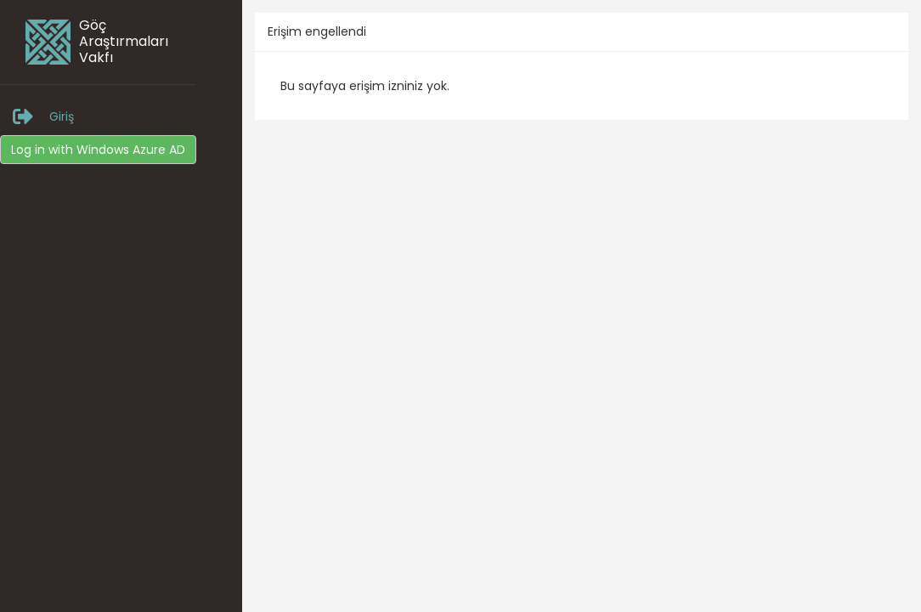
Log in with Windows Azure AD (98, 149)
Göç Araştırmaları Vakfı (123, 41)
